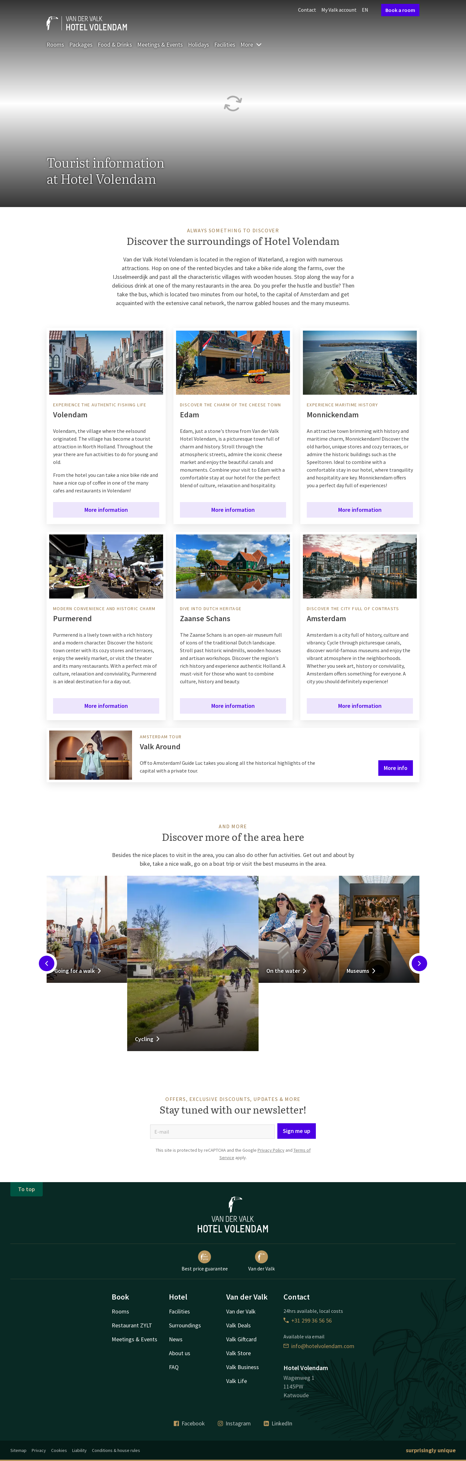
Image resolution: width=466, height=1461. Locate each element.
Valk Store (238, 1353)
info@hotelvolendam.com (318, 1346)
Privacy (39, 1450)
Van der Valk (261, 1261)
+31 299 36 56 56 (307, 1320)
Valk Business (242, 1367)
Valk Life (236, 1381)
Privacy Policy (271, 1150)
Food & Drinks (115, 44)
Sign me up (296, 1131)
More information (106, 509)
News (176, 1339)
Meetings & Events (160, 44)
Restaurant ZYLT (132, 1325)
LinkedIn (278, 1423)
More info (395, 768)
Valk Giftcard (241, 1339)
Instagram (234, 1423)
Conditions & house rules (116, 1450)
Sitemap (18, 1450)
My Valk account (339, 9)
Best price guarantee (205, 1261)
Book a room (400, 10)
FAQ (174, 1367)
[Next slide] (419, 963)
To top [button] (26, 1189)
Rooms (55, 44)
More (251, 44)
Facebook (189, 1423)
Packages (81, 44)
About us (179, 1353)
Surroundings (185, 1325)
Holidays (198, 44)
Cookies (59, 1450)
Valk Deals (238, 1325)
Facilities (224, 44)
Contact (307, 9)
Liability (79, 1450)
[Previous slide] (46, 963)
